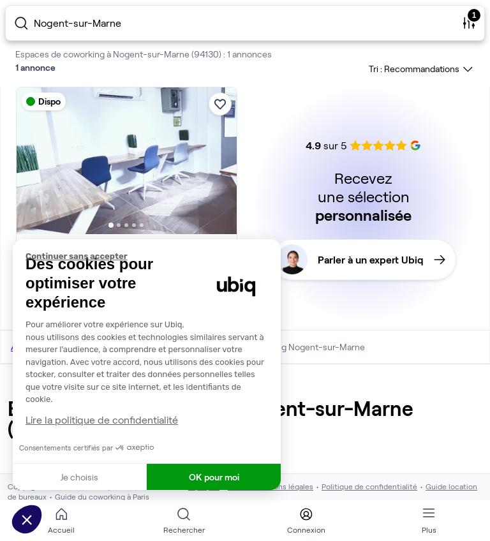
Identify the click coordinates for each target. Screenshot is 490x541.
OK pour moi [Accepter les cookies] (214, 476)
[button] (26, 519)
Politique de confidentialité (369, 486)
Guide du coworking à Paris (102, 496)
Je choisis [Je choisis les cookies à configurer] (79, 476)
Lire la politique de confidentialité (102, 419)
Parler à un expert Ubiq (361, 259)
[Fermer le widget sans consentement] (153, 256)
